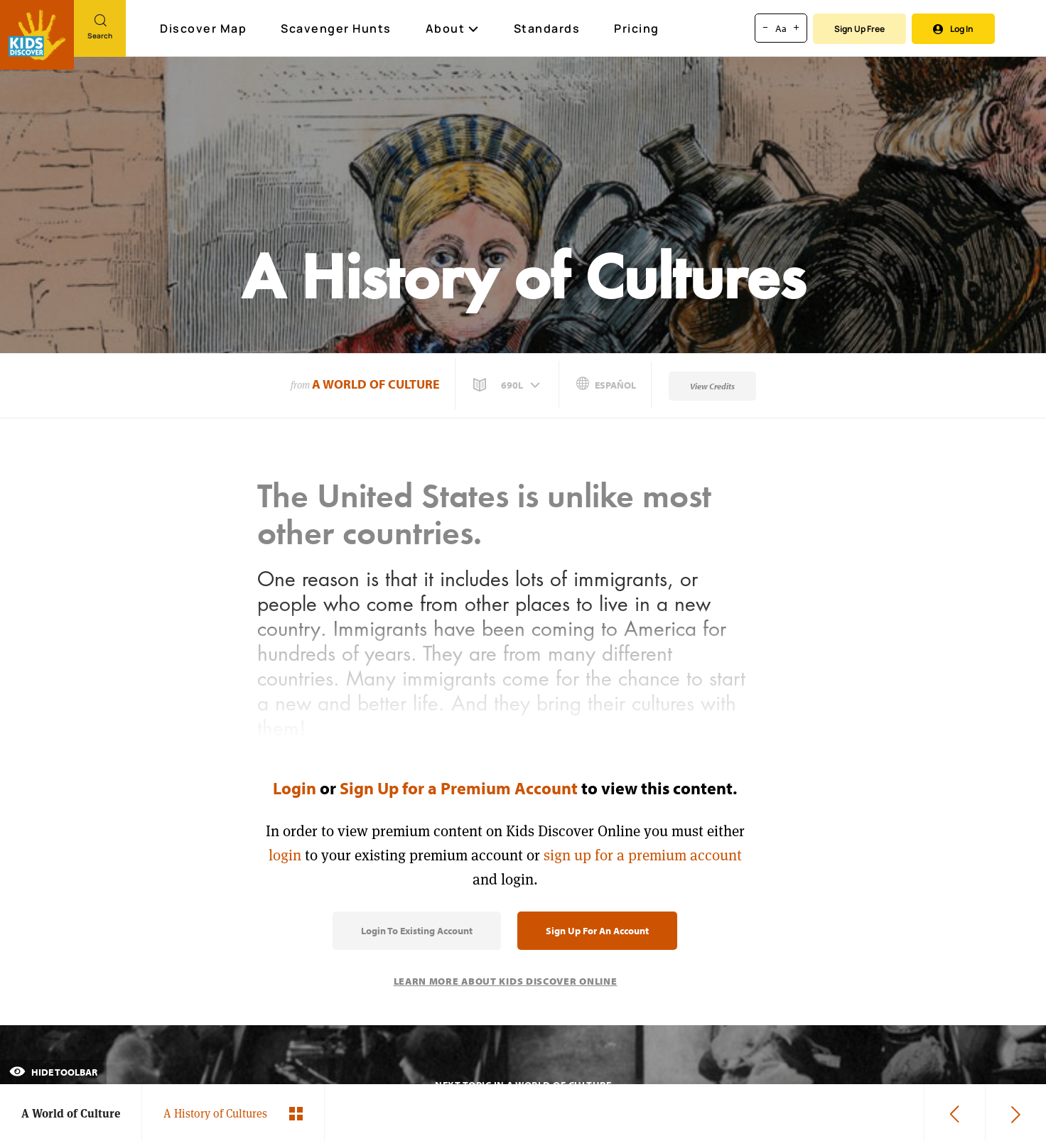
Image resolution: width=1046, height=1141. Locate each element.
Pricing (636, 28)
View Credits (712, 386)
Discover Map (205, 28)
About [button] (453, 28)
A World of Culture (376, 384)
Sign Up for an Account (597, 930)
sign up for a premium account (643, 855)
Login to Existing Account (417, 930)
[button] (508, 385)
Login (294, 788)
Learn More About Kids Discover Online (506, 981)
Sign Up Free (859, 29)
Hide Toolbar (53, 1072)
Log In (953, 29)
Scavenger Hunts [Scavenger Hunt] (336, 29)
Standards (547, 28)
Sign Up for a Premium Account (459, 788)
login (285, 855)
